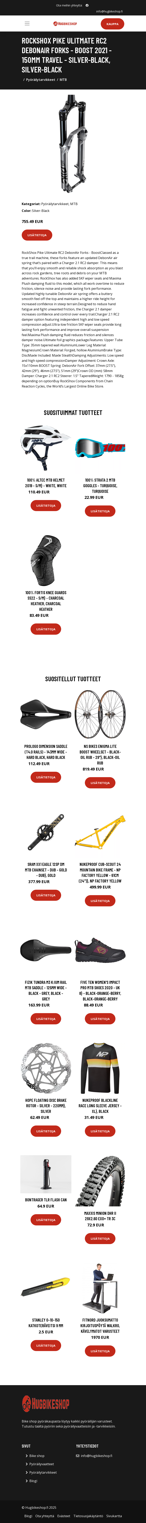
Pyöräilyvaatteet (41, 1464)
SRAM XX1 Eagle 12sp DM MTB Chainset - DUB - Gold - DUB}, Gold (46, 870)
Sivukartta (114, 1516)
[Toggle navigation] (27, 23)
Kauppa (112, 24)
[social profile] (87, 5)
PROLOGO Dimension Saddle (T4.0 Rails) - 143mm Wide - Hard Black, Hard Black (45, 752)
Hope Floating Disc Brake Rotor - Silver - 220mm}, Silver (46, 1106)
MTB (63, 79)
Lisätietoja (37, 235)
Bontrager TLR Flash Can (46, 1199)
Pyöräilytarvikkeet (40, 79)
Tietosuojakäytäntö (88, 1516)
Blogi (33, 1481)
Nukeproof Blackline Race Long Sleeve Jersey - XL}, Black (100, 1106)
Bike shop (36, 1456)
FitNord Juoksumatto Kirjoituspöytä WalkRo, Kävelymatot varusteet (100, 1325)
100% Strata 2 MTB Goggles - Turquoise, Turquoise (100, 485)
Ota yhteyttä (44, 1516)
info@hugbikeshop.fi (109, 11)
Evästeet (63, 1516)
